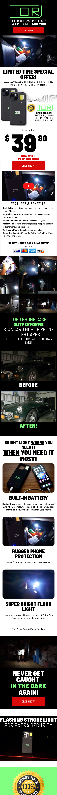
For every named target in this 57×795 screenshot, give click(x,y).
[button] (28, 30)
